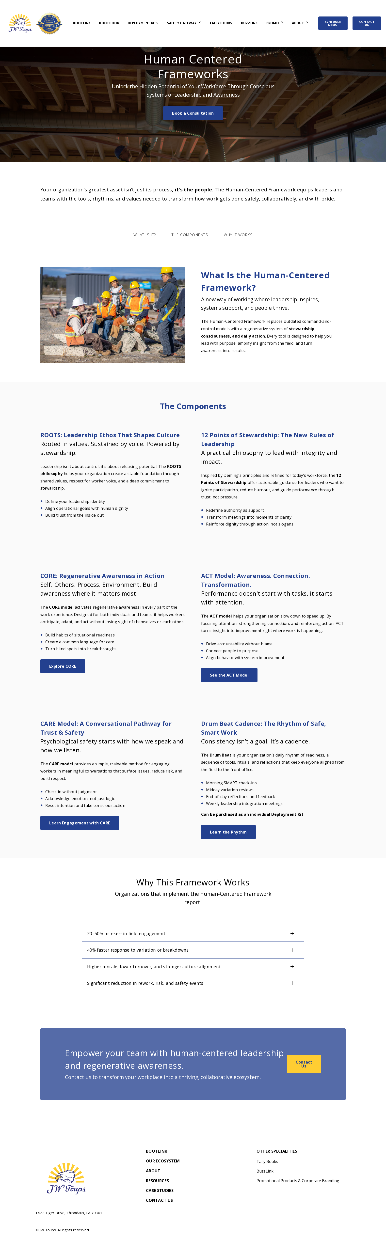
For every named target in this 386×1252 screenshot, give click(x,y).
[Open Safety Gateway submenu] (199, 23)
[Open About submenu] (306, 23)
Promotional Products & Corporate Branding (298, 1180)
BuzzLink (249, 23)
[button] (193, 933)
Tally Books (220, 23)
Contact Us (304, 1064)
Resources (157, 1181)
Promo (272, 23)
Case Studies (160, 1191)
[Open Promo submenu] (281, 23)
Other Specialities (277, 1151)
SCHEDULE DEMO (333, 23)
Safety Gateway (181, 23)
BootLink (81, 23)
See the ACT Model (229, 675)
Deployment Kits (143, 23)
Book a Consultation (193, 113)
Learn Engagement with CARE (79, 823)
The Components (190, 234)
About (298, 23)
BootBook (109, 23)
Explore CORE (62, 666)
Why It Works (238, 234)
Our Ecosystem (163, 1161)
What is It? (144, 234)
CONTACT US (366, 23)
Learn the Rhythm (228, 832)
